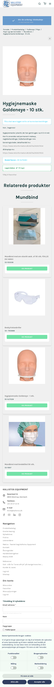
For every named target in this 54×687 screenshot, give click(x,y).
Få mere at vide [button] (27, 676)
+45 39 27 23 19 (13, 504)
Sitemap (6, 574)
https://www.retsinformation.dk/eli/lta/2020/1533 (23, 153)
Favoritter (7, 588)
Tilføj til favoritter (10, 175)
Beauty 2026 (8, 557)
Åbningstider (8, 551)
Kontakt (6, 547)
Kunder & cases (9, 567)
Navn (5, 617)
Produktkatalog (9, 528)
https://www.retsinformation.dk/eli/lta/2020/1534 (23, 146)
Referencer (7, 561)
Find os (6, 537)
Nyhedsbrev (7, 534)
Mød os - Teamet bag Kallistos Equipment (19, 544)
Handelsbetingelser (10, 553)
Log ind (5, 595)
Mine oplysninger (10, 591)
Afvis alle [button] (14, 682)
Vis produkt (27, 269)
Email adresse (9, 605)
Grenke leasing (9, 531)
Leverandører (8, 540)
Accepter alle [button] (39, 682)
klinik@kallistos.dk (14, 511)
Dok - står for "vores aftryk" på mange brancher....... (23, 564)
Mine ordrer (7, 585)
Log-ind (6, 571)
